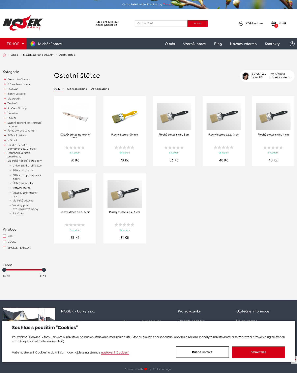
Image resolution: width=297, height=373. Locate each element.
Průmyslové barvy (18, 84)
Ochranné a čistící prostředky (18, 155)
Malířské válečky (22, 200)
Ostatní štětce (21, 188)
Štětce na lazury (22, 170)
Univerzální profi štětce (26, 165)
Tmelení (12, 103)
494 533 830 (277, 74)
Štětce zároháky (22, 183)
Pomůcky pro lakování (21, 130)
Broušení (13, 113)
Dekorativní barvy (18, 79)
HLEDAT (197, 24)
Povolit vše (258, 352)
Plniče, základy (17, 108)
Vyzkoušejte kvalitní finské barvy (148, 4)
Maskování (14, 98)
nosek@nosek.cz (106, 25)
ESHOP (13, 44)
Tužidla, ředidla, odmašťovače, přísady (21, 147)
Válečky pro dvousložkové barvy (25, 207)
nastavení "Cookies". (115, 352)
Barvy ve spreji (16, 93)
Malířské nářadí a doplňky (24, 160)
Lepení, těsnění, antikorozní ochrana (24, 124)
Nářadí (12, 140)
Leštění (11, 118)
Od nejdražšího (100, 89)
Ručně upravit (202, 352)
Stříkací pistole (16, 135)
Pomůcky (18, 213)
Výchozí (58, 89)
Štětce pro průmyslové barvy (26, 177)
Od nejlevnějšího (77, 89)
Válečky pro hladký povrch (24, 194)
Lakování (13, 89)
